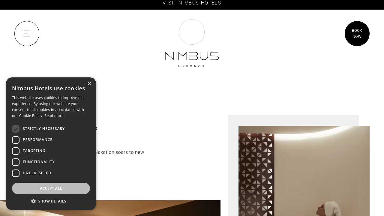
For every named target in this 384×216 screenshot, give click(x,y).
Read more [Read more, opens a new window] (54, 115)
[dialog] (51, 143)
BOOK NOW (357, 33)
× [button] (89, 84)
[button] (51, 201)
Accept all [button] (51, 188)
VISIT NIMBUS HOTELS (192, 3)
